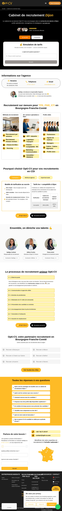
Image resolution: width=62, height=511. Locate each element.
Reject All (41, 504)
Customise (31, 504)
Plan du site (45, 480)
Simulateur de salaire (15, 481)
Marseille (24, 488)
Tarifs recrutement (5, 478)
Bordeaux (24, 485)
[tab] (25, 37)
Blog (43, 477)
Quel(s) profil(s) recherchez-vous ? (10, 451)
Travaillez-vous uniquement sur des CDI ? (26, 410)
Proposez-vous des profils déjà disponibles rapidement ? (30, 401)
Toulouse (24, 490)
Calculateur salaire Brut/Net (16, 485)
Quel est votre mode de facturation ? (24, 415)
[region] (41, 499)
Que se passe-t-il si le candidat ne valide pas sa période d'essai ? (29, 420)
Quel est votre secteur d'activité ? (10, 459)
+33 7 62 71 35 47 (42, 432)
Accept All (51, 504)
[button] (46, 3)
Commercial (35, 481)
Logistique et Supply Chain (35, 488)
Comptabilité (35, 484)
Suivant (31, 62)
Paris (23, 480)
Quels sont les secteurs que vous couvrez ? (26, 393)
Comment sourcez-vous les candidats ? (25, 397)
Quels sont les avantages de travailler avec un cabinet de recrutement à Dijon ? (30, 387)
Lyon (23, 482)
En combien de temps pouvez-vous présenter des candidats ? (31, 406)
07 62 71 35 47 (31, 84)
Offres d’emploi (16, 477)
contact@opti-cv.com (49, 84)
